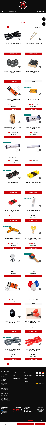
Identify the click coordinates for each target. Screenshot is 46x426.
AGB (25, 377)
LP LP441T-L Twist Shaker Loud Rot (12, 211)
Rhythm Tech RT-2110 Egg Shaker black (12, 72)
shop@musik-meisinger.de (4, 380)
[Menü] (2, 11)
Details (33, 81)
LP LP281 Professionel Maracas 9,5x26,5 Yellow (33, 239)
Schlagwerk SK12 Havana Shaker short (12, 294)
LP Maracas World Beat (33, 266)
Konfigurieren (31, 424)
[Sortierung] (39, 27)
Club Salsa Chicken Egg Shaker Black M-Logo (13, 322)
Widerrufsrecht (27, 379)
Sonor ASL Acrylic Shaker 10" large (33, 155)
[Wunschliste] (35, 12)
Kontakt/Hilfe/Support (17, 379)
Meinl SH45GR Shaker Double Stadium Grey (12, 350)
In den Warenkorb (13, 53)
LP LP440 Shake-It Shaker (33, 210)
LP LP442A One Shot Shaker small (12, 238)
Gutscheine (15, 374)
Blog (25, 372)
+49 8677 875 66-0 (5, 376)
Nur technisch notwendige (22, 424)
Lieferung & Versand (16, 378)
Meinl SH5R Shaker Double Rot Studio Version (33, 350)
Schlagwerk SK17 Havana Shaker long (12, 100)
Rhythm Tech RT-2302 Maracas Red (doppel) (33, 322)
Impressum (26, 381)
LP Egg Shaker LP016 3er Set (33, 293)
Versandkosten (30, 420)
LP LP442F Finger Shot (33, 99)
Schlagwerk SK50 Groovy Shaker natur (12, 128)
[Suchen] (28, 12)
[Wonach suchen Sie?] (17, 12)
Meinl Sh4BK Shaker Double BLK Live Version (13, 44)
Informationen (27, 370)
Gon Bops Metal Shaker (13, 266)
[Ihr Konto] (37, 12)
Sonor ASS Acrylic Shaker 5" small (33, 128)
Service (14, 370)
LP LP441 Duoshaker (13, 182)
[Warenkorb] (42, 12)
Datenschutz (26, 378)
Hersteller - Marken (27, 374)
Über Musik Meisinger (28, 375)
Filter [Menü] (23, 22)
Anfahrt (14, 375)
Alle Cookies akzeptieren (40, 424)
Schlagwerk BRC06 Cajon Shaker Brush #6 (33, 44)
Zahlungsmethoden (16, 377)
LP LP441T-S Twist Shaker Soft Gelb (33, 183)
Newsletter (15, 372)
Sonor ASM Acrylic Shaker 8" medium (12, 155)
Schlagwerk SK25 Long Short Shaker (33, 72)
